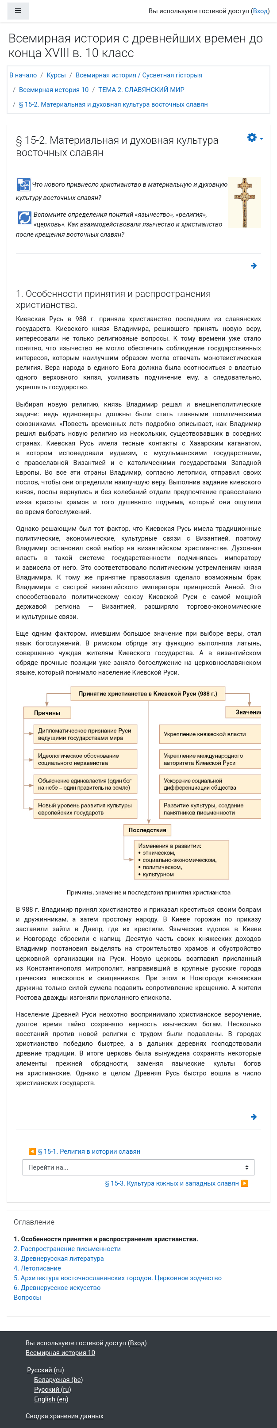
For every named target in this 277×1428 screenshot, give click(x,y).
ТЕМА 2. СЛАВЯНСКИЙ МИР (141, 90)
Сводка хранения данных (65, 1416)
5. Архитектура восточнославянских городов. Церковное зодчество (118, 1278)
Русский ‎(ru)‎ (45, 1370)
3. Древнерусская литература (59, 1259)
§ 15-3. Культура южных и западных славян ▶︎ (177, 1183)
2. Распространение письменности (67, 1249)
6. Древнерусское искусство (57, 1288)
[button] (255, 138)
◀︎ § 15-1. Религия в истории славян (84, 1151)
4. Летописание (37, 1268)
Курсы (56, 75)
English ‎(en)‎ (51, 1399)
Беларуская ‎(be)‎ (58, 1380)
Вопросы (27, 1297)
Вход (260, 11)
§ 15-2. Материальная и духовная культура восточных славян (113, 104)
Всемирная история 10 (53, 90)
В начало (23, 75)
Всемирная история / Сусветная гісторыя (139, 75)
